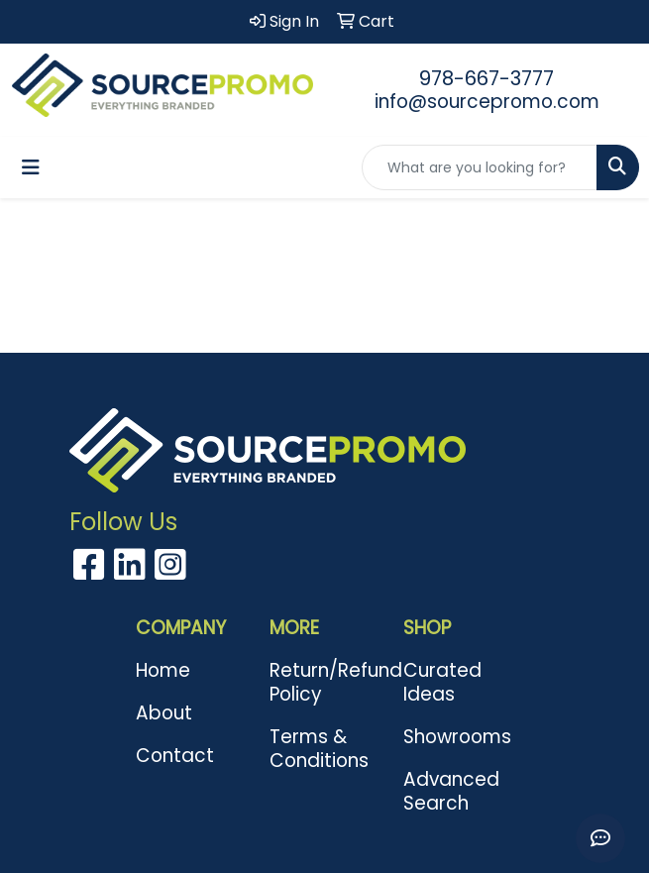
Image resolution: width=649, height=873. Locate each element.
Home (163, 670)
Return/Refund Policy (324, 682)
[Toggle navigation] (31, 167)
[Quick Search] (479, 167)
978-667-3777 (486, 78)
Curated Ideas (442, 682)
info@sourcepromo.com (487, 101)
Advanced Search (451, 791)
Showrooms (457, 736)
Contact (175, 755)
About (164, 713)
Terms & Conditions (319, 748)
